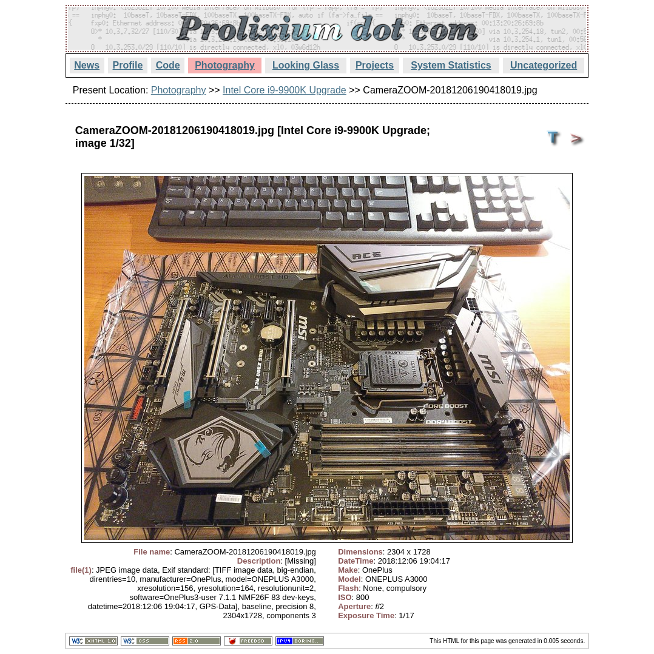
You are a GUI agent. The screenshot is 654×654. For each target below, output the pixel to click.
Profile (128, 65)
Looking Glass (305, 65)
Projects (375, 65)
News (86, 65)
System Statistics (451, 65)
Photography (225, 65)
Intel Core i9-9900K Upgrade (284, 90)
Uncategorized (543, 65)
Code (168, 65)
